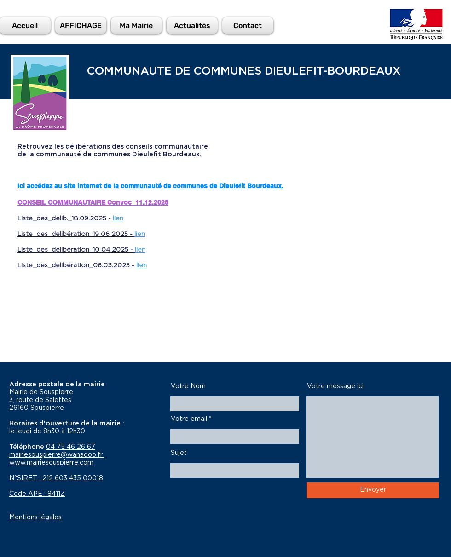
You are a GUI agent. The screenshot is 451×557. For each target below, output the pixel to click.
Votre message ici (335, 386)
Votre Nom (188, 386)
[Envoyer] (373, 490)
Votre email (189, 419)
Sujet (179, 453)
